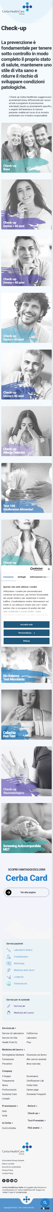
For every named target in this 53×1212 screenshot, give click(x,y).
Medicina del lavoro (12, 1049)
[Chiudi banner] (49, 569)
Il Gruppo (6, 1076)
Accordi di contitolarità (11, 1167)
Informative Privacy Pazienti (13, 1160)
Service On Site (9, 1038)
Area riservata (33, 1063)
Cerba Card (32, 1085)
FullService (32, 1033)
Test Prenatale (36, 1120)
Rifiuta (26, 641)
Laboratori (32, 1038)
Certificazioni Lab (35, 1080)
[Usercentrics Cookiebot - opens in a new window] (32, 569)
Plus (29, 1042)
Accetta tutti (26, 624)
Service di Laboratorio (13, 1033)
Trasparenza (8, 1080)
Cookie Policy (7, 1173)
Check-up (33, 1113)
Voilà (4, 1115)
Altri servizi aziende (36, 1059)
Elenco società (8, 1164)
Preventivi (7, 1063)
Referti (31, 1106)
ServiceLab (8, 1028)
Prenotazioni (9, 1106)
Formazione (8, 1059)
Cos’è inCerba (9, 1128)
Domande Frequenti (36, 1094)
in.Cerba (6, 1123)
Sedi (4, 1111)
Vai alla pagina (28, 892)
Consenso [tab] (8, 577)
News (5, 1085)
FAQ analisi (34, 1127)
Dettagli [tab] (22, 577)
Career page (33, 1089)
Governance (32, 1076)
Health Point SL (10, 1042)
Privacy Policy (7, 1170)
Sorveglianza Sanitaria (13, 1054)
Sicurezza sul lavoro (37, 1054)
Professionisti (9, 1089)
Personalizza (27, 633)
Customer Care (9, 1094)
